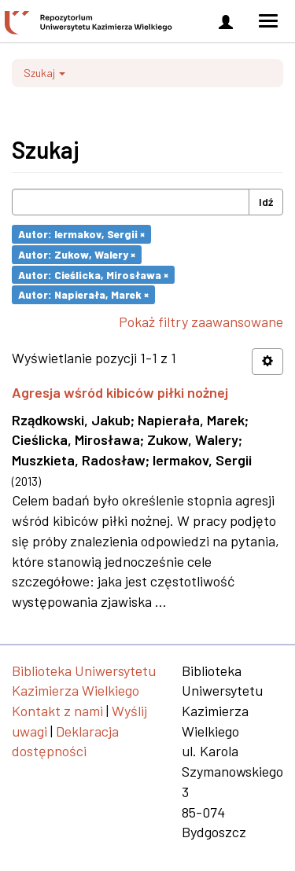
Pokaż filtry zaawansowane (201, 321)
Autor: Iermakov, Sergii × (81, 234)
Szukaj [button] (44, 72)
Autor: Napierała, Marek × (83, 294)
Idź (266, 201)
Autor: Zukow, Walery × (76, 254)
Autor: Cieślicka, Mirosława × (93, 274)
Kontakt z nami (57, 710)
